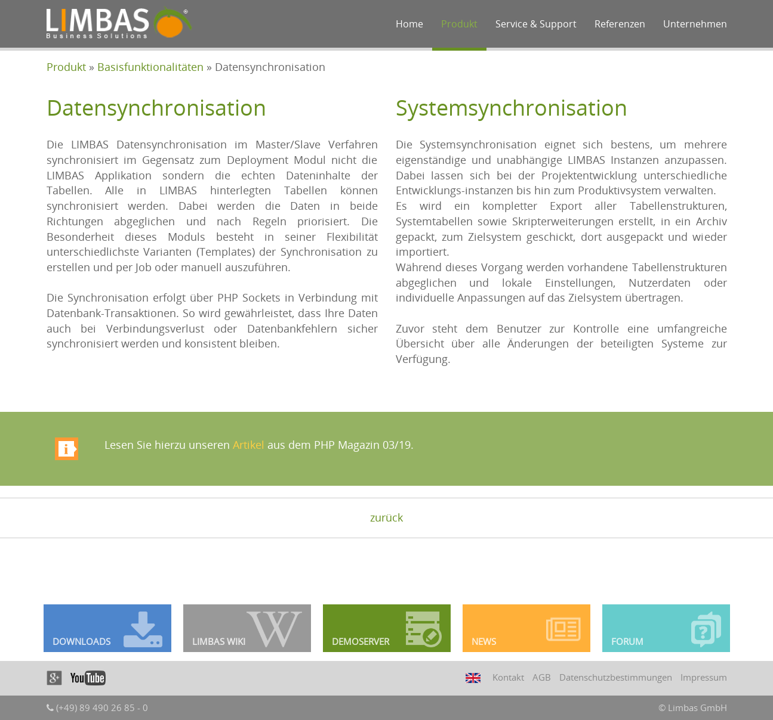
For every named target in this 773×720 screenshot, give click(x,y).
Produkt (459, 23)
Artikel (248, 444)
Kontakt (508, 677)
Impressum (703, 677)
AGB (541, 677)
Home (409, 23)
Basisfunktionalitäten (150, 67)
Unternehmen (695, 23)
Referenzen (620, 23)
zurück (386, 517)
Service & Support (536, 23)
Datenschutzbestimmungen (615, 677)
